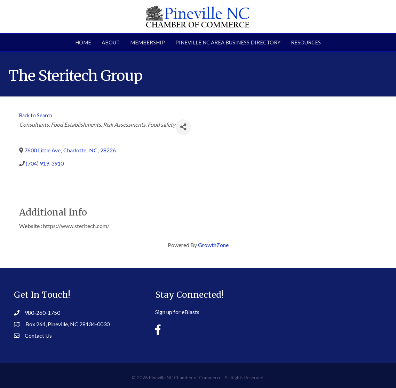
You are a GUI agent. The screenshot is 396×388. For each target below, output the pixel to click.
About (111, 42)
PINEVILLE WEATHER (325, 308)
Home (83, 42)
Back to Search (35, 115)
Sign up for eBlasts (177, 312)
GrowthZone (213, 245)
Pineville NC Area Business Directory (227, 42)
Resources (306, 42)
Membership (147, 42)
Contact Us (38, 335)
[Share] (183, 127)
